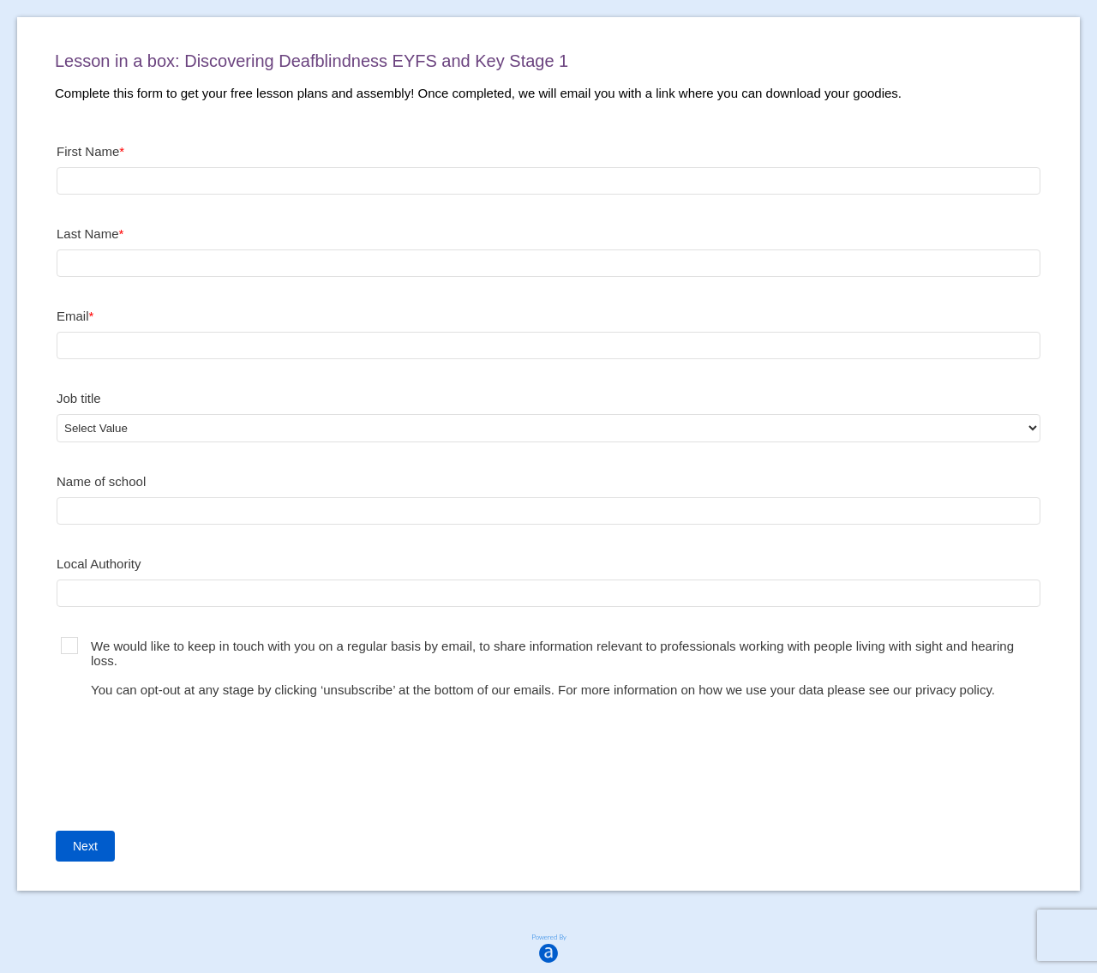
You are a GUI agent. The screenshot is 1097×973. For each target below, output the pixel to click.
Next (85, 846)
